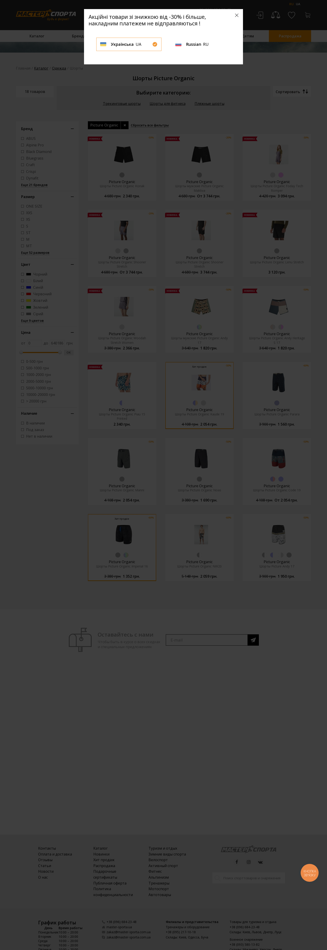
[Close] (236, 15)
